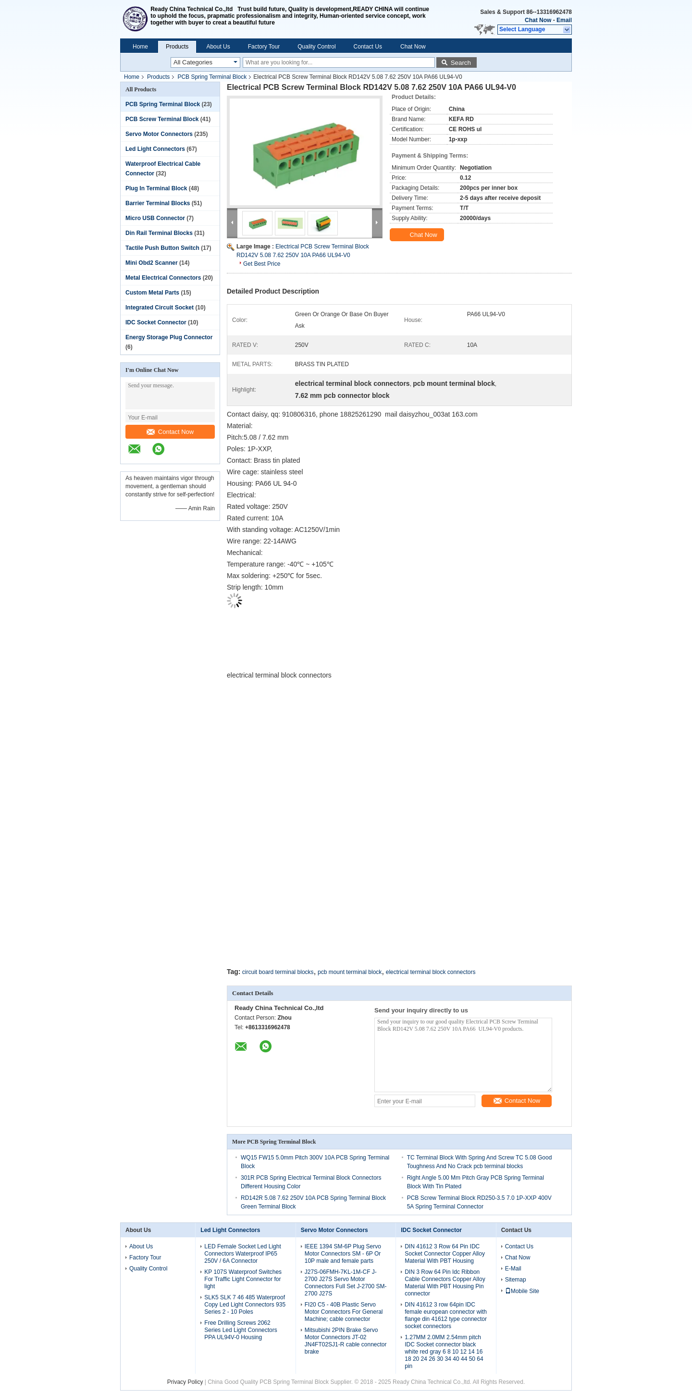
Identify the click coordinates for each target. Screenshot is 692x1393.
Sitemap (515, 1279)
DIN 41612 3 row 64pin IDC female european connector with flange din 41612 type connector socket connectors (446, 1315)
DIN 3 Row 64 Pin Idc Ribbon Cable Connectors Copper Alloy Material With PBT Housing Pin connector (445, 1283)
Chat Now (538, 20)
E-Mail (513, 1268)
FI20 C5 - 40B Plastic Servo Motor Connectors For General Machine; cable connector (344, 1311)
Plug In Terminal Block (156, 188)
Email (564, 20)
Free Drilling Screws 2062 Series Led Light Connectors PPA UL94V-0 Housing (240, 1330)
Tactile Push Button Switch (162, 248)
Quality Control (316, 46)
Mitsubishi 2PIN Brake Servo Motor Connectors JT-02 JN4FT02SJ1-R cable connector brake (346, 1341)
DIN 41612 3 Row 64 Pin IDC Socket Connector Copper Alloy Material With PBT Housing (445, 1253)
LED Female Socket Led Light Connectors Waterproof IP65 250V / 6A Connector (242, 1253)
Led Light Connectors (155, 149)
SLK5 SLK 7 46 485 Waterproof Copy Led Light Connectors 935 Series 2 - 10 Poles (244, 1304)
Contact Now (170, 431)
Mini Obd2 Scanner (151, 262)
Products (177, 46)
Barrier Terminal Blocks (157, 203)
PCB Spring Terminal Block (212, 77)
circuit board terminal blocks (278, 972)
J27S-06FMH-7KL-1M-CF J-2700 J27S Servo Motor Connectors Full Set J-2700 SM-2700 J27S (346, 1283)
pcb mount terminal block (350, 972)
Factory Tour (264, 46)
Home (140, 46)
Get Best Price (261, 263)
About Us (218, 46)
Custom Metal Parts (152, 292)
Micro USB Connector (155, 218)
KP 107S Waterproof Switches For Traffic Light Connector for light (243, 1279)
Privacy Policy (185, 1382)
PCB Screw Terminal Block (162, 119)
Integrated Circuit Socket (159, 307)
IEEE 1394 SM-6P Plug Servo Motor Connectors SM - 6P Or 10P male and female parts (343, 1253)
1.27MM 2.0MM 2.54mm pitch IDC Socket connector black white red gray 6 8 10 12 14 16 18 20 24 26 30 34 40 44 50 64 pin (444, 1351)
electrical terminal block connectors (431, 972)
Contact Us (368, 46)
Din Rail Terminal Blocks (159, 233)
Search (461, 62)
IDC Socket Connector (155, 322)
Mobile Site (522, 1291)
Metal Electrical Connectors (163, 277)
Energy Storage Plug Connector (168, 337)
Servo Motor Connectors (159, 134)
